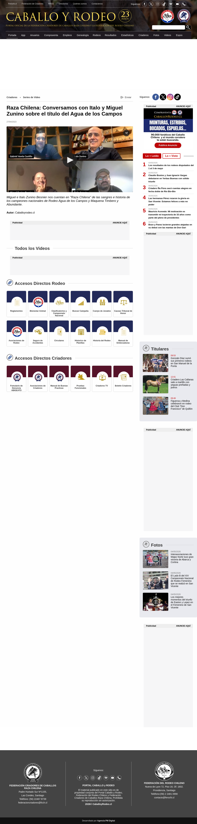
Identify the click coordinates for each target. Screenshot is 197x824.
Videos (167, 35)
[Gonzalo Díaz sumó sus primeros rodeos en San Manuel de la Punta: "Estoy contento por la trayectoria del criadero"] (168, 360)
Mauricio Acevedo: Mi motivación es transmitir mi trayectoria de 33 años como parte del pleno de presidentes (169, 214)
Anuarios (34, 35)
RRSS (51, 4)
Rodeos (97, 35)
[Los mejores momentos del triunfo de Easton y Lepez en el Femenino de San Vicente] (168, 601)
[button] (70, 160)
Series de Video (31, 97)
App (23, 35)
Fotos (156, 35)
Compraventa (51, 35)
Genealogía (83, 35)
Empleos (67, 35)
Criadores (12, 97)
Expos (179, 35)
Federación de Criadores (32, 4)
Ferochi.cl (12, 4)
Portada (12, 35)
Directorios (63, 4)
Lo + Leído (152, 156)
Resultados (110, 35)
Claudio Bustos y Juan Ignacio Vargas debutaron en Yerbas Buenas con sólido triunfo (168, 178)
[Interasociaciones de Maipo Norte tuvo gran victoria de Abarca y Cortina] (168, 556)
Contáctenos (97, 4)
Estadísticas (127, 35)
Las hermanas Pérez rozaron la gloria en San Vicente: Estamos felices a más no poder (168, 201)
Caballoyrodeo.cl (25, 212)
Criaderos (144, 35)
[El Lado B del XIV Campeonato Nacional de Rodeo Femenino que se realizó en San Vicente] (168, 579)
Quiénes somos (80, 4)
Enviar (128, 97)
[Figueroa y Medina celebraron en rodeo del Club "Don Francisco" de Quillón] (168, 403)
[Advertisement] (98, 63)
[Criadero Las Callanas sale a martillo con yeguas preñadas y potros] (168, 382)
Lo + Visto (171, 156)
